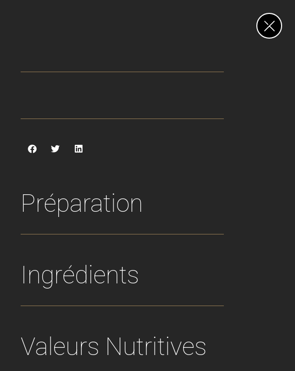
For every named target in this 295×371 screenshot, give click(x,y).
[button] (32, 148)
